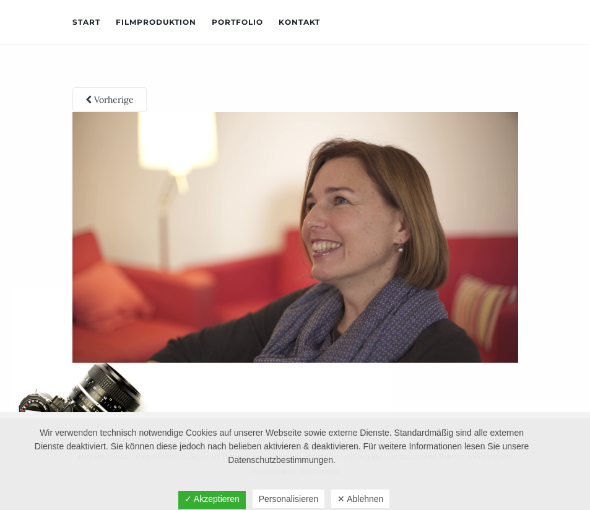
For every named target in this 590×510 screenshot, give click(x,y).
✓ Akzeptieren (212, 499)
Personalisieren (289, 499)
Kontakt (299, 22)
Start (86, 22)
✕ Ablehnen (360, 499)
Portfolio (237, 22)
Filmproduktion (156, 22)
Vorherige (109, 99)
